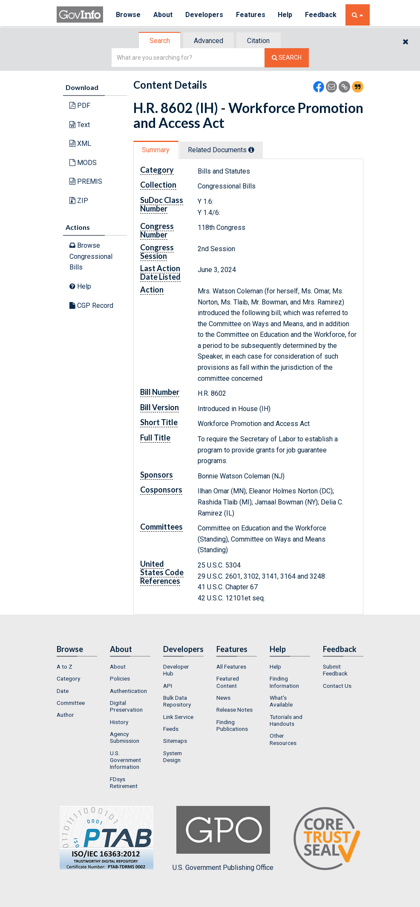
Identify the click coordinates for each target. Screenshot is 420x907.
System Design (172, 756)
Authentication (128, 690)
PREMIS (85, 181)
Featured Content (227, 682)
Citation (259, 41)
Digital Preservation (126, 706)
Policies (120, 678)
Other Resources (283, 739)
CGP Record (91, 305)
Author (65, 715)
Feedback (321, 15)
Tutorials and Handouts (286, 720)
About (163, 15)
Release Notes (234, 710)
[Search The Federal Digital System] (287, 57)
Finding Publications (232, 725)
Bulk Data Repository (177, 701)
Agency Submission (124, 737)
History (119, 722)
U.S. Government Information (125, 760)
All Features (231, 666)
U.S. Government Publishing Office (223, 839)
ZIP (78, 201)
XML (80, 143)
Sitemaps (175, 740)
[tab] (159, 41)
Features (250, 15)
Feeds (170, 728)
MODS (83, 163)
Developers (204, 15)
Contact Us (337, 685)
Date (63, 690)
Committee (71, 702)
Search (159, 41)
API (167, 685)
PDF (79, 105)
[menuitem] (77, 666)
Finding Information (284, 682)
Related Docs (222, 150)
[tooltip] (252, 149)
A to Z (64, 666)
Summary (156, 150)
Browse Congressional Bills (90, 256)
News (223, 697)
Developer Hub (176, 670)
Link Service (178, 716)
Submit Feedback (335, 670)
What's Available (281, 701)
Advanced (208, 41)
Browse (128, 15)
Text (79, 125)
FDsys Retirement (124, 782)
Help (285, 15)
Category (68, 678)
